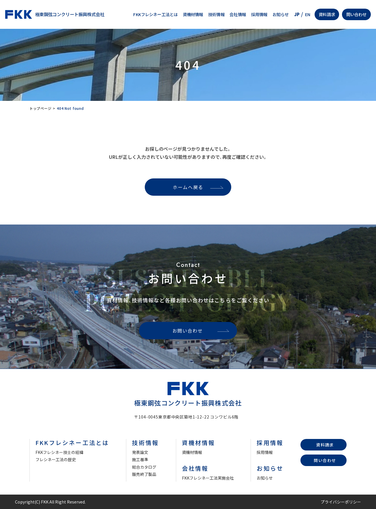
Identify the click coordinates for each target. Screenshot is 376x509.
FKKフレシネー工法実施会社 (208, 478)
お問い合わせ (187, 330)
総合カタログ (144, 467)
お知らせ (280, 14)
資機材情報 (193, 14)
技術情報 (216, 14)
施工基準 (140, 459)
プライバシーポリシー (341, 502)
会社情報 (238, 14)
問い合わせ (356, 14)
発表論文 (140, 452)
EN (307, 14)
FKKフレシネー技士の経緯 (59, 452)
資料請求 (327, 14)
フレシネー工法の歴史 (55, 459)
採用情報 (259, 14)
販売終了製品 (144, 474)
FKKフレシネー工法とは (155, 14)
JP (297, 14)
